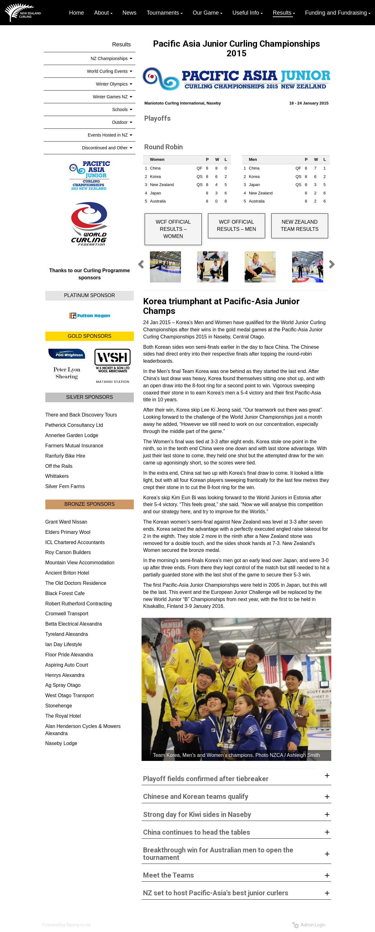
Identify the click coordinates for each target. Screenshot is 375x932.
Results (121, 44)
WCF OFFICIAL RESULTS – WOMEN (173, 229)
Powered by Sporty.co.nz (66, 924)
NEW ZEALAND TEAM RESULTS (300, 225)
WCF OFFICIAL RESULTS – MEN (236, 225)
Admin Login (308, 924)
